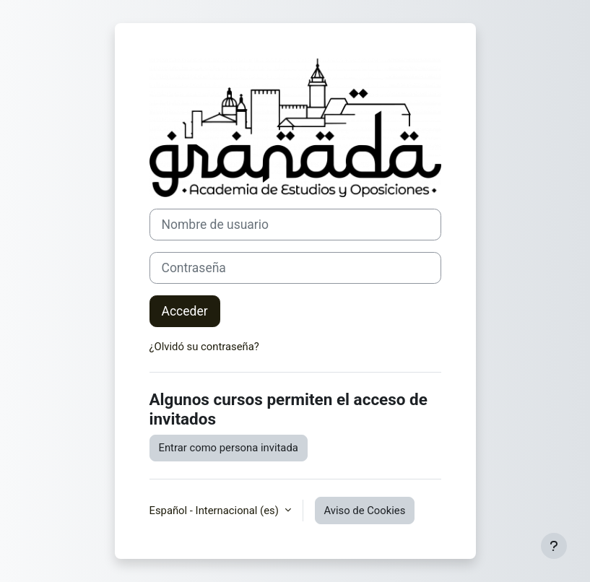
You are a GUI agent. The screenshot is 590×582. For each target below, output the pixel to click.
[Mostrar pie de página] (554, 546)
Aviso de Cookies (365, 510)
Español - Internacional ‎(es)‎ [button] (215, 510)
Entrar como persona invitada (228, 447)
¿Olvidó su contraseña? (204, 346)
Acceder (185, 311)
